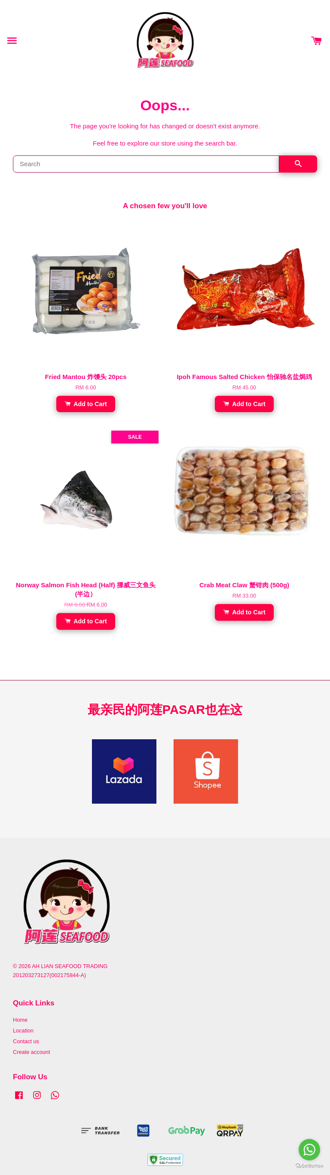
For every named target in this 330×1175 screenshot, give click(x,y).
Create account (31, 1052)
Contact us (26, 1041)
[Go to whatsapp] (309, 1149)
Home (20, 1020)
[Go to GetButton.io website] (309, 1166)
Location (23, 1030)
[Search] (146, 164)
